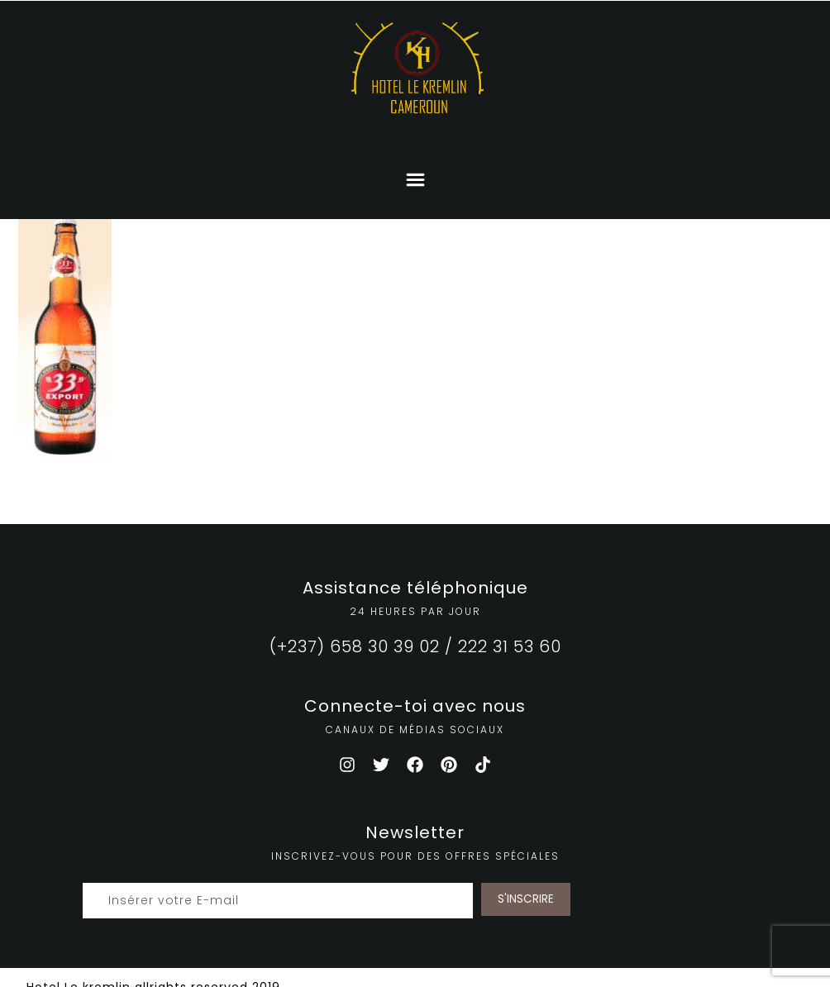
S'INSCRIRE (526, 899)
